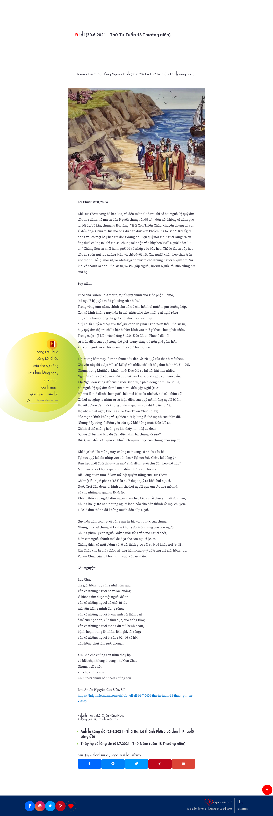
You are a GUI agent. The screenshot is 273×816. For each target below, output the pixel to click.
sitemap (51, 380)
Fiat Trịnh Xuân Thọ (106, 719)
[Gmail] (183, 764)
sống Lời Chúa (47, 352)
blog (240, 802)
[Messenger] (113, 764)
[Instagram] (40, 806)
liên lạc (52, 394)
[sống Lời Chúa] (41, 344)
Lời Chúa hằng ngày (43, 373)
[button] (267, 790)
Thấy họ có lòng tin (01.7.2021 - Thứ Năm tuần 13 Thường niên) (133, 744)
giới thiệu (37, 394)
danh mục (50, 387)
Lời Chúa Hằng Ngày (110, 715)
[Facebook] (89, 764)
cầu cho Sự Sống (45, 366)
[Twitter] (136, 764)
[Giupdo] (71, 806)
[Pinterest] (160, 764)
